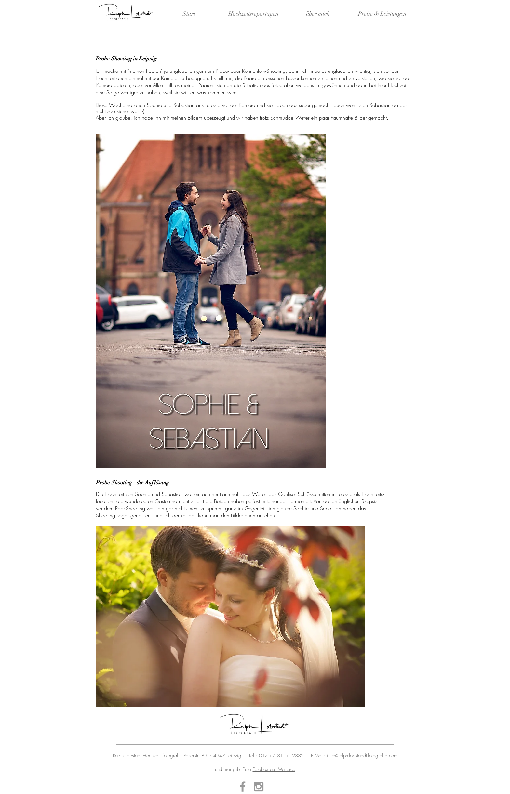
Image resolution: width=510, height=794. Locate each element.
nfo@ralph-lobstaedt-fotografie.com (362, 755)
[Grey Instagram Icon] (258, 786)
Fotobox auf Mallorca (274, 769)
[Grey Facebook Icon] (242, 786)
